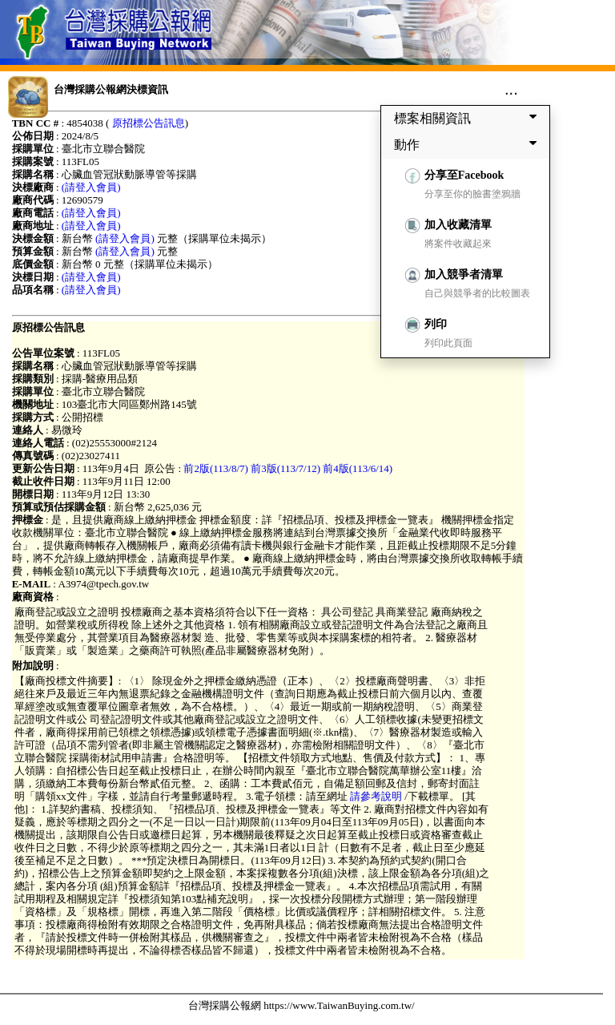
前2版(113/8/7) (215, 468)
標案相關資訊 (468, 118)
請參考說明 (376, 796)
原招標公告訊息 (148, 123)
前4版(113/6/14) (357, 468)
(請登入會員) (91, 187)
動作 (468, 144)
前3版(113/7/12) (285, 468)
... (511, 89)
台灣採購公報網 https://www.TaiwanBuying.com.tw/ (301, 1005)
